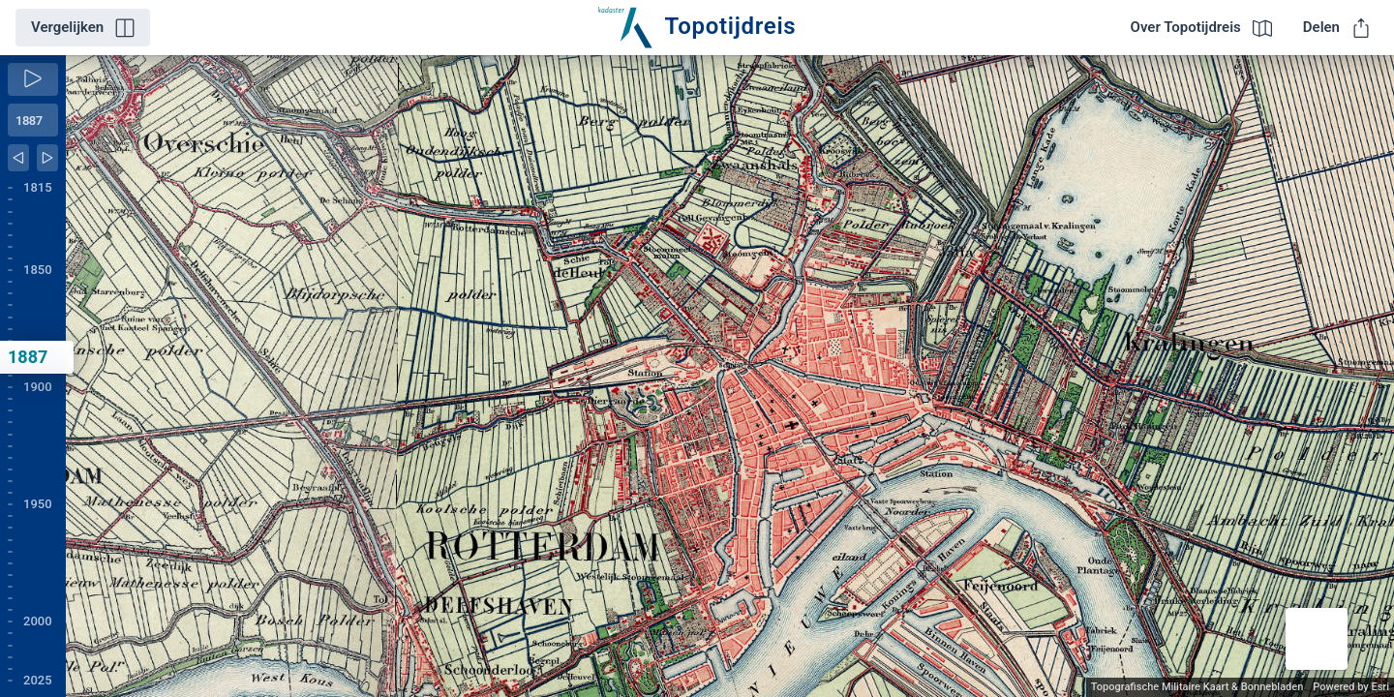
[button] (1317, 639)
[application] (730, 376)
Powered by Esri (1351, 687)
